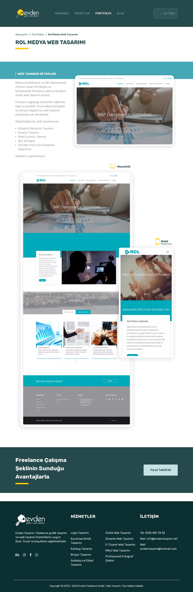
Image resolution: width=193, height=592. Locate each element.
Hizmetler (82, 13)
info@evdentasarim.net (162, 538)
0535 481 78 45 (155, 532)
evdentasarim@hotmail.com (158, 548)
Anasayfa (21, 34)
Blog (120, 13)
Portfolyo (103, 13)
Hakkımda (62, 13)
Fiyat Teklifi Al (161, 470)
